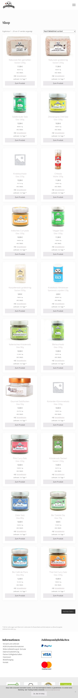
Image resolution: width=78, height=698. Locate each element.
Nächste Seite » (68, 611)
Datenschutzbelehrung (10, 652)
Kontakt (5, 662)
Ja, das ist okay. (39, 694)
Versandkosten (21, 76)
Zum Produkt (20, 83)
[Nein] (75, 692)
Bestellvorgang (7, 660)
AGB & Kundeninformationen (13, 646)
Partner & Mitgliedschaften (12, 654)
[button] (74, 4)
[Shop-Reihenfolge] (60, 31)
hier (15, 629)
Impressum (6, 657)
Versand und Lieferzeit (10, 644)
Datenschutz (56, 690)
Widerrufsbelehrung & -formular (14, 649)
